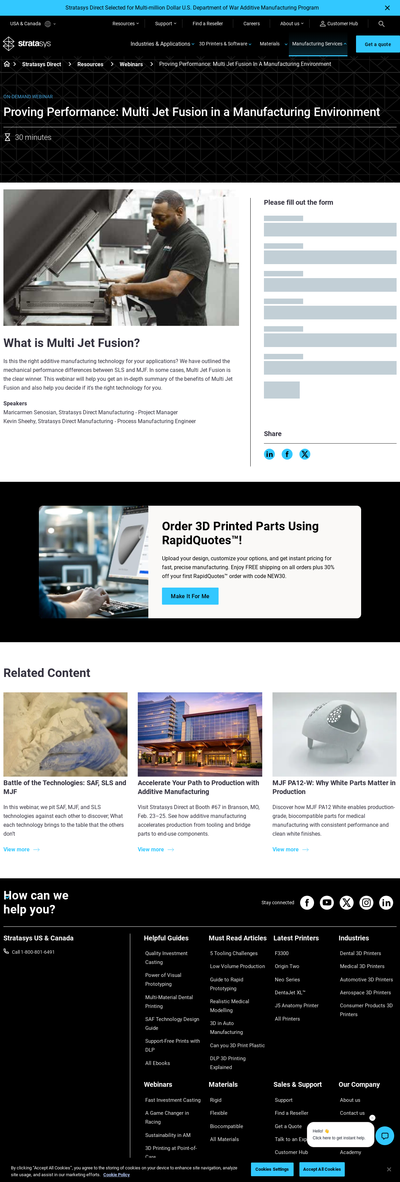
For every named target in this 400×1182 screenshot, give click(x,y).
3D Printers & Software (223, 45)
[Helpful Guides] (173, 943)
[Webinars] (151, 66)
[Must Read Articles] (238, 943)
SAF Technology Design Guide (168, 1006)
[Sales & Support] (302, 1058)
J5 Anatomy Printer (294, 994)
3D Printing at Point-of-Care (168, 1104)
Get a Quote (286, 1089)
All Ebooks (155, 1039)
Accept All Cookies (322, 1169)
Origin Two (284, 964)
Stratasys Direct (41, 66)
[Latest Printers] (302, 943)
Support (163, 23)
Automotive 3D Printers (363, 974)
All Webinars (157, 1128)
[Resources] (112, 66)
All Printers (284, 1004)
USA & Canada (33, 24)
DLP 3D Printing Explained (236, 1014)
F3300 (280, 954)
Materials (270, 45)
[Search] (381, 23)
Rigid (214, 1069)
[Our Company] (368, 1058)
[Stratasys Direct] (69, 66)
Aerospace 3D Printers (362, 984)
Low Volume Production (234, 964)
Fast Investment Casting (170, 1069)
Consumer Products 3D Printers (363, 999)
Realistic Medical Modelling (237, 984)
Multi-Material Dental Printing (166, 987)
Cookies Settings (272, 1169)
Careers (251, 23)
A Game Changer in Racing (172, 1079)
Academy (348, 1109)
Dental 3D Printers (358, 954)
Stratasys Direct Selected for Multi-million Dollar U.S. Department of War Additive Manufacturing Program (192, 7)
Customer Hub (339, 24)
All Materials (222, 1099)
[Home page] (4, 66)
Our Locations (354, 1089)
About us (289, 23)
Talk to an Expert (291, 1099)
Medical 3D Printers (359, 964)
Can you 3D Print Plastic (234, 1004)
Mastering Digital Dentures (172, 1118)
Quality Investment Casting (172, 954)
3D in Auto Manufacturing (236, 994)
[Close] (387, 8)
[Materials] (238, 1058)
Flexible (216, 1079)
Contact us (350, 1079)
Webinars (131, 66)
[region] (200, 1170)
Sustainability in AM (165, 1089)
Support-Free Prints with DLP (169, 1025)
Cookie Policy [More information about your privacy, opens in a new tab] (116, 1174)
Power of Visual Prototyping (160, 969)
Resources (124, 23)
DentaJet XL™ (288, 984)
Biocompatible (224, 1089)
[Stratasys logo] (27, 45)
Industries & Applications (160, 45)
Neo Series (284, 974)
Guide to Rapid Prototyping (237, 974)
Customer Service (291, 1119)
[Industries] (368, 943)
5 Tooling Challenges (230, 954)
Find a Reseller (208, 23)
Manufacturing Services (317, 45)
